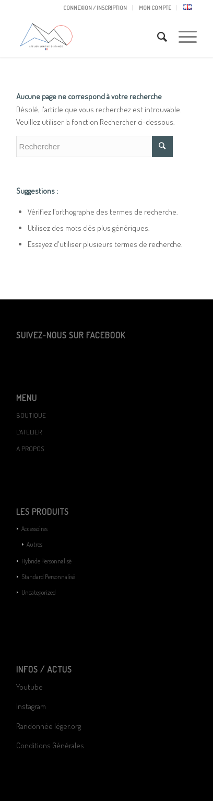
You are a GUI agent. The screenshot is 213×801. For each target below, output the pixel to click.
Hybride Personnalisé (46, 561)
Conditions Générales (51, 745)
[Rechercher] (157, 36)
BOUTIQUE (31, 415)
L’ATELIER (29, 432)
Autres (34, 544)
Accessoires (34, 529)
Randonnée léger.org (48, 726)
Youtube (29, 687)
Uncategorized (38, 592)
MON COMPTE (155, 7)
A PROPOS (30, 448)
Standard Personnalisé (48, 577)
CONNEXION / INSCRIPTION (95, 7)
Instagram (31, 706)
